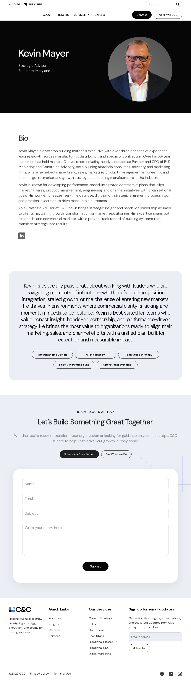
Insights (63, 14)
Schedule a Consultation (79, 455)
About (47, 14)
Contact (142, 14)
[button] (81, 15)
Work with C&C (167, 14)
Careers (100, 14)
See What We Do (116, 455)
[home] (12, 15)
